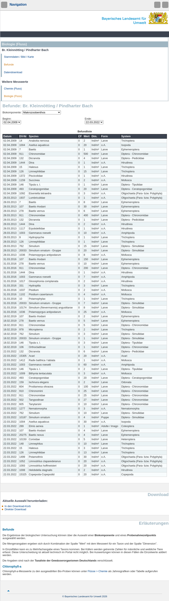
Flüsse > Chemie (98, 571)
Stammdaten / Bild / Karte (19, 56)
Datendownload (13, 72)
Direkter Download (15, 509)
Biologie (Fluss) (13, 96)
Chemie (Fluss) (13, 88)
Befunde (9, 64)
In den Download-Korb (18, 506)
